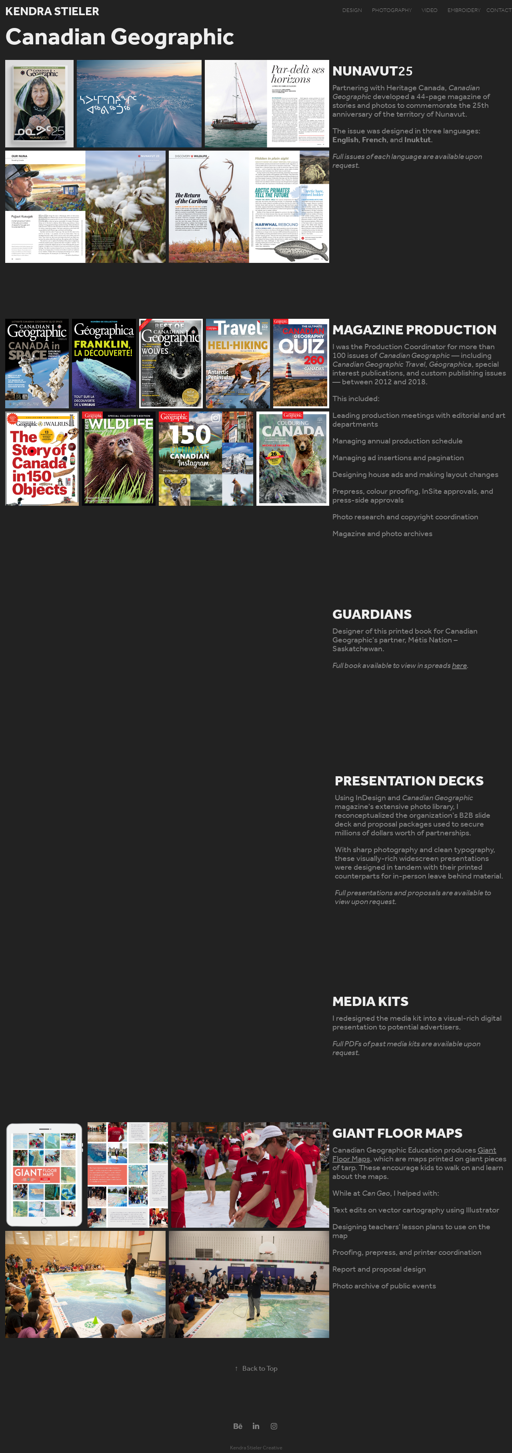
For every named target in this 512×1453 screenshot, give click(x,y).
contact (499, 10)
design (352, 10)
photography (392, 10)
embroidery (464, 10)
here (459, 666)
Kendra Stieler (52, 12)
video (430, 10)
